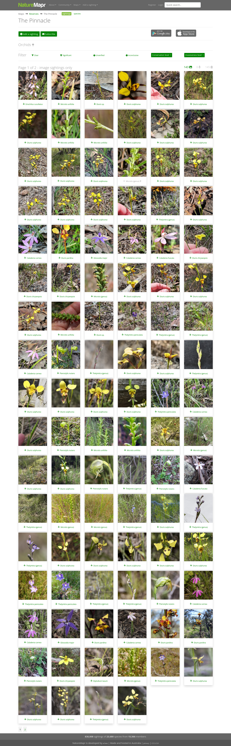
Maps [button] (76, 4)
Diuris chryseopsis (199, 258)
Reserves (34, 13)
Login (160, 4)
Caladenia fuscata (166, 258)
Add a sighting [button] (89, 4)
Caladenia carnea (34, 258)
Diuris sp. (100, 104)
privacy (146, 743)
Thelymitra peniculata (133, 334)
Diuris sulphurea (133, 104)
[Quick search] (183, 5)
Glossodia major (100, 258)
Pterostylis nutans (67, 373)
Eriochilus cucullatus (34, 104)
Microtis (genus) (132, 181)
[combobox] (189, 5)
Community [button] (63, 4)
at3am (105, 743)
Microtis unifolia (67, 104)
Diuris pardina (67, 258)
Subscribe (48, 33)
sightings (66, 13)
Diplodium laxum (100, 680)
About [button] (52, 4)
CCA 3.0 (155, 743)
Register (152, 4)
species (77, 13)
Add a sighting (29, 33)
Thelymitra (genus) (167, 219)
